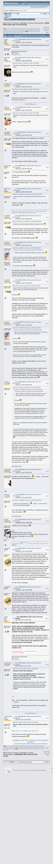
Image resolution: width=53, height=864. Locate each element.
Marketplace (24, 23)
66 (35, 28)
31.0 (10, 15)
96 (14, 31)
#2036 (47, 550)
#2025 (47, 133)
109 (7, 33)
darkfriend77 (8, 84)
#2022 (47, 59)
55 (16, 28)
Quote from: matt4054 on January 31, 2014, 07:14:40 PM (27, 327)
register (25, 10)
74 (12, 30)
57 (20, 28)
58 (22, 28)
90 (4, 31)
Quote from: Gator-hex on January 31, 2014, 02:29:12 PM (27, 221)
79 (21, 30)
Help (13, 19)
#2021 (47, 41)
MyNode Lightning (16, 543)
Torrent (6, 17)
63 (30, 28)
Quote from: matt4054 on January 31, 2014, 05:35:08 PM (27, 248)
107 (39, 31)
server (6, 519)
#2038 (47, 618)
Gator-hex (7, 188)
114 (19, 33)
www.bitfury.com (16, 54)
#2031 (47, 323)
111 (11, 33)
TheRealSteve (8, 716)
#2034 (47, 496)
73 (10, 30)
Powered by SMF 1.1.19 (19, 770)
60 (25, 28)
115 (21, 33)
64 (32, 28)
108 (4, 33)
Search (17, 19)
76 (16, 30)
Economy (16, 23)
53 (13, 28)
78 (19, 30)
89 (38, 30)
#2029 (47, 244)
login (20, 10)
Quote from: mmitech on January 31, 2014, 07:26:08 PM (26, 387)
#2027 (47, 190)
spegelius (7, 548)
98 (17, 31)
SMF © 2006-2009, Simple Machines (36, 770)
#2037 (47, 588)
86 (33, 30)
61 (27, 28)
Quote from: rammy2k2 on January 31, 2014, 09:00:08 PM (27, 500)
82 (26, 30)
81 (24, 30)
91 (5, 31)
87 (35, 30)
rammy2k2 (7, 469)
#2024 (47, 108)
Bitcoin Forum (7, 23)
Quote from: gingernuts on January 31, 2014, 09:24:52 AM (27, 194)
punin (6, 39)
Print (47, 32)
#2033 (47, 471)
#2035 (47, 521)
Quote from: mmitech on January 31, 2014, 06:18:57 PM (26, 285)
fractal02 (7, 57)
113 (16, 33)
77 (17, 30)
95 (12, 31)
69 (4, 30)
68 (39, 28)
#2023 (47, 85)
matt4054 (7, 132)
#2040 (47, 718)
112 (14, 33)
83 (28, 30)
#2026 (47, 167)
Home (8, 19)
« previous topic (46, 28)
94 (10, 31)
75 (14, 30)
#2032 (47, 383)
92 (7, 31)
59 (23, 28)
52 (11, 28)
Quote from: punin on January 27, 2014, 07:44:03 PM (26, 63)
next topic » (47, 29)
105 (34, 31)
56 (18, 28)
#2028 (47, 217)
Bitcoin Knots (25, 542)
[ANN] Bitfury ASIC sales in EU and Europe (26, 23)
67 (37, 28)
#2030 (47, 281)
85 (31, 30)
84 (29, 30)
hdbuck (6, 107)
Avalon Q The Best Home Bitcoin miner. (38, 543)
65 (34, 28)
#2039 (47, 664)
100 (21, 31)
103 (29, 31)
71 (7, 30)
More (32, 19)
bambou (7, 382)
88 (36, 30)
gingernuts (7, 165)
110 (9, 33)
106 (37, 31)
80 (23, 30)
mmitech (7, 242)
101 (24, 31)
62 (28, 28)
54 (15, 28)
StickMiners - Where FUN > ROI (22, 740)
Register (27, 19)
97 (16, 31)
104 (32, 31)
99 (19, 31)
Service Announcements (36, 23)
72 (9, 30)
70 (5, 30)
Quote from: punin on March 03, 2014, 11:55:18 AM (25, 668)
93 (9, 31)
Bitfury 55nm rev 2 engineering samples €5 (25, 731)
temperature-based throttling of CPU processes (28, 743)
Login (22, 19)
